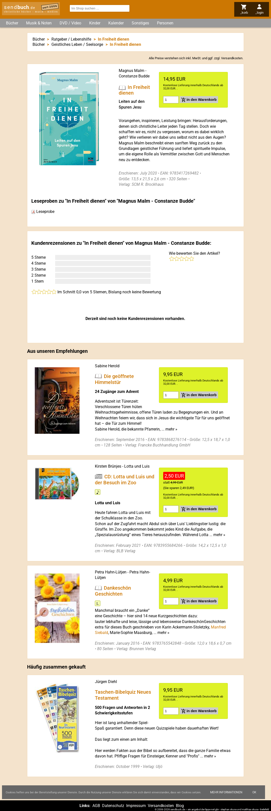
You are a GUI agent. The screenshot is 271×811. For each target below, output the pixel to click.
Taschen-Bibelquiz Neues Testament (123, 695)
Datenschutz (113, 805)
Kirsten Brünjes (108, 466)
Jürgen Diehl (106, 681)
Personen (165, 23)
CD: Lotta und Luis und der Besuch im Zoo (124, 479)
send (19, 7)
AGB (96, 805)
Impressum (136, 805)
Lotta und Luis (137, 466)
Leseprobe (42, 211)
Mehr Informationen (226, 792)
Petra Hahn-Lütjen (110, 572)
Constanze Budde (134, 76)
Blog (180, 805)
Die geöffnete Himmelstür (114, 379)
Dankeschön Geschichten (113, 591)
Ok (254, 792)
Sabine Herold (107, 366)
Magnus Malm (131, 70)
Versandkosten (231, 58)
